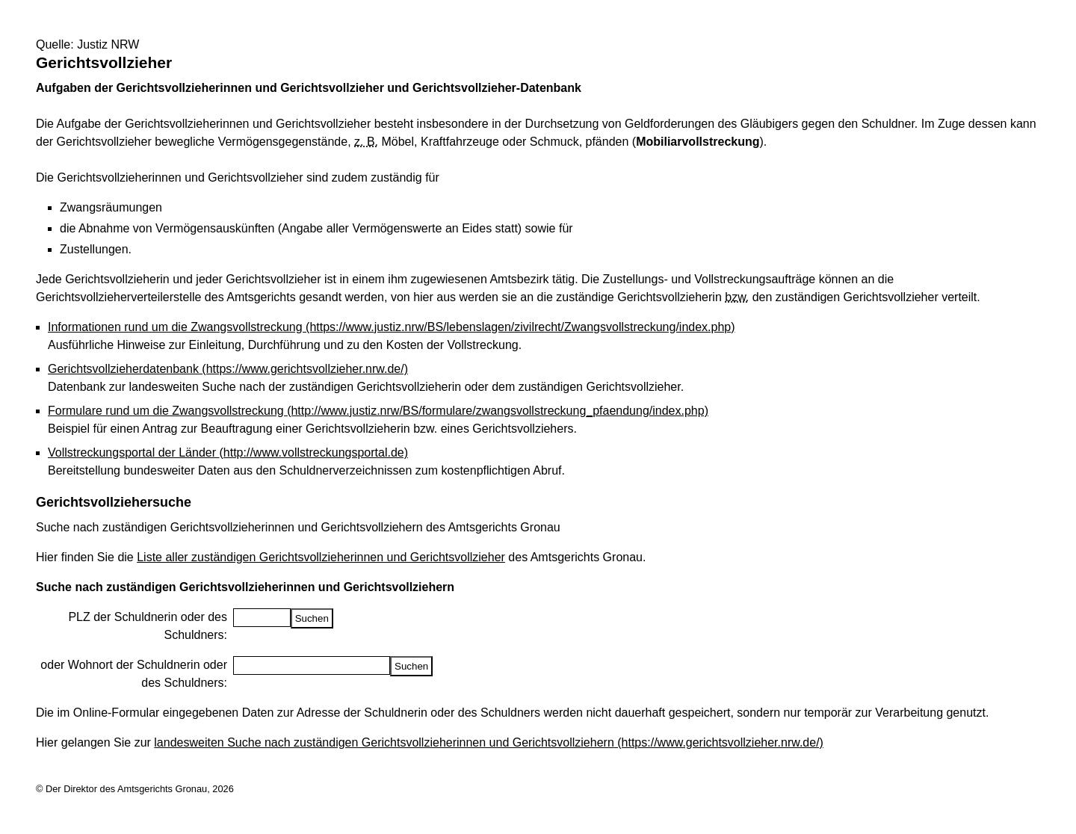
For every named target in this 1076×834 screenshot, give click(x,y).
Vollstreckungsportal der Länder (228, 452)
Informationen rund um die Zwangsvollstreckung (391, 327)
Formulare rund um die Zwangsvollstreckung (378, 410)
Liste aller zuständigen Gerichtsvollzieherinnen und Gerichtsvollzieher (321, 557)
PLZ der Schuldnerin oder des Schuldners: (147, 626)
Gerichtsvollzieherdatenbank (228, 368)
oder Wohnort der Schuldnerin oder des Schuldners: (133, 673)
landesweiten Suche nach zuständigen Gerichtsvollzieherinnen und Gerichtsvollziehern (488, 742)
